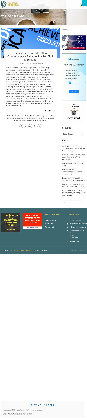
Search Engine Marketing (30, 120)
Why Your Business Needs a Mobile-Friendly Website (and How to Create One (74, 192)
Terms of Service (50, 227)
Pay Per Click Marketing (16, 116)
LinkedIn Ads (19, 118)
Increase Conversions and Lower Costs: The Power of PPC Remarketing (73, 157)
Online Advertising (29, 118)
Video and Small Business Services (23, 250)
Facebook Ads (48, 116)
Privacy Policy (49, 223)
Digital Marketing (38, 116)
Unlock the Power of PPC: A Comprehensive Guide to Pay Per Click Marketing (30, 56)
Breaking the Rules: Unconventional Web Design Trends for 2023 (72, 171)
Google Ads (10, 118)
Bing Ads (29, 116)
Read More (50, 111)
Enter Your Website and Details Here (18, 414)
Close (84, 3)
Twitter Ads (42, 120)
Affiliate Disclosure (50, 220)
